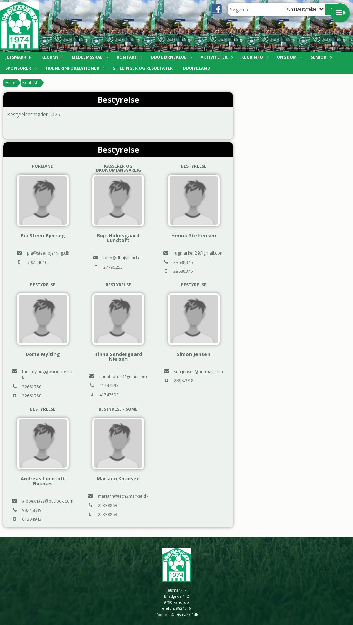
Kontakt (129, 57)
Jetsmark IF (18, 57)
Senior (320, 57)
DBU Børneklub (170, 57)
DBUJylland (196, 68)
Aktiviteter (216, 57)
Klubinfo (253, 57)
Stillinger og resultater (143, 68)
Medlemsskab (89, 57)
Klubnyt (51, 57)
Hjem (10, 83)
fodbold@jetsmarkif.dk (177, 614)
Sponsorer (19, 68)
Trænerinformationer (74, 68)
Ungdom (288, 57)
